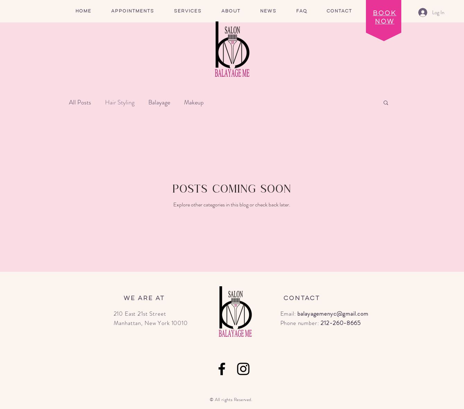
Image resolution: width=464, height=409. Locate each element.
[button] (188, 11)
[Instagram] (243, 369)
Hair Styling (119, 102)
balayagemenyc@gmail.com (332, 313)
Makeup (194, 102)
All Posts (80, 102)
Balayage (159, 102)
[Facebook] (221, 369)
